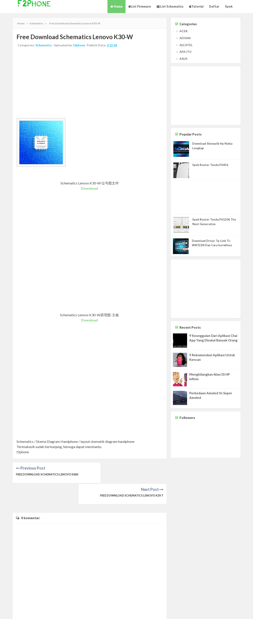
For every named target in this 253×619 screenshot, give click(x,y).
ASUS (183, 58)
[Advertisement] (89, 83)
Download (89, 188)
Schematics (44, 45)
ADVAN (185, 38)
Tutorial (196, 6)
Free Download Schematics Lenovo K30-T (130, 475)
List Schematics (170, 6)
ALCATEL (186, 45)
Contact (213, 611)
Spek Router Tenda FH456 (210, 165)
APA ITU (185, 52)
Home (116, 6)
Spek (229, 6)
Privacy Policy (242, 611)
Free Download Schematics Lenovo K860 (48, 475)
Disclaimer (226, 611)
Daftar (214, 6)
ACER (183, 31)
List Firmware (139, 6)
